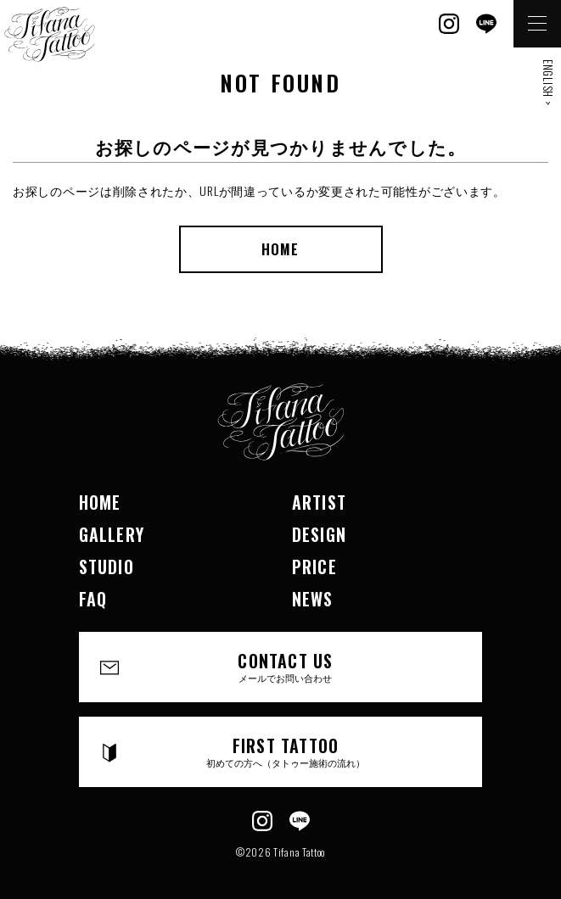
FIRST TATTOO (286, 751)
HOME (280, 249)
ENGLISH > (548, 82)
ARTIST (319, 502)
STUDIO (106, 566)
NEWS (313, 598)
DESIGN (319, 534)
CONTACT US (286, 666)
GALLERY (111, 534)
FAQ (93, 598)
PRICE (314, 566)
